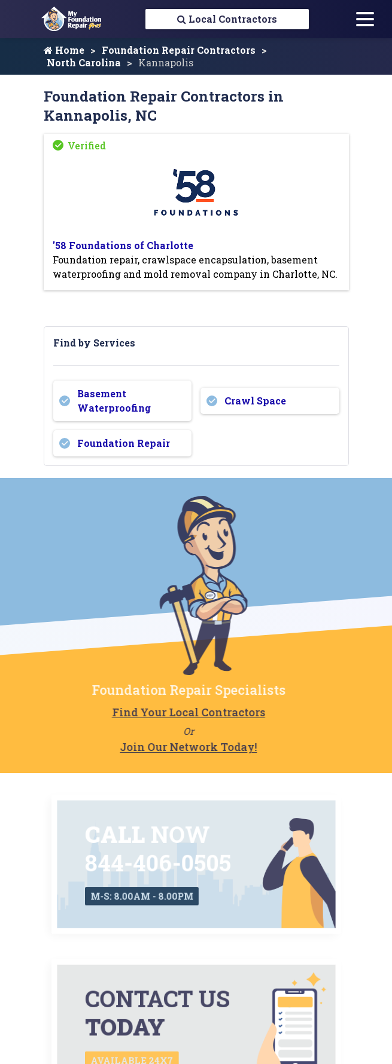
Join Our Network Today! (158, 747)
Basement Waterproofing (114, 401)
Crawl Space (255, 401)
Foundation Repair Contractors (179, 50)
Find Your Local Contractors (158, 713)
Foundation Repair (123, 443)
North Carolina (84, 63)
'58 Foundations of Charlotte (123, 246)
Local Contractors (227, 19)
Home (64, 50)
